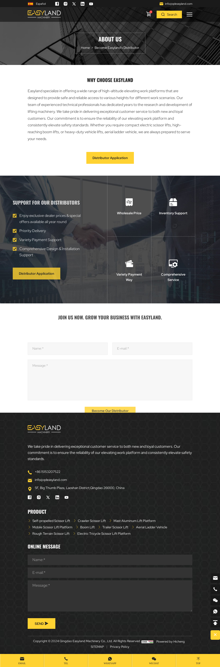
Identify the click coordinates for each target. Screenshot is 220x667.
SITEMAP (97, 647)
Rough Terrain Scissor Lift (51, 533)
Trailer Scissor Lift (115, 527)
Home (85, 48)
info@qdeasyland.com (178, 4)
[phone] (215, 589)
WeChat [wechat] (154, 663)
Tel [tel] (66, 663)
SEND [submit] (41, 623)
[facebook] (57, 3)
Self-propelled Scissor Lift (51, 521)
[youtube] (91, 3)
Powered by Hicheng (170, 642)
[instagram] (65, 3)
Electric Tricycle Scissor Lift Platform (104, 533)
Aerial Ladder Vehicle (151, 527)
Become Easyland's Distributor (117, 48)
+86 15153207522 (47, 472)
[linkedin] (82, 3)
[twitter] (74, 3)
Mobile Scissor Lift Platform (52, 527)
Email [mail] (22, 663)
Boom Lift (87, 527)
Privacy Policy (119, 647)
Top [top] (198, 663)
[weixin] (215, 600)
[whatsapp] (215, 611)
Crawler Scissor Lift (92, 521)
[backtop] (215, 622)
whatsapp (110, 663)
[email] (215, 578)
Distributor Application (110, 158)
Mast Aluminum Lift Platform (135, 521)
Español (37, 4)
